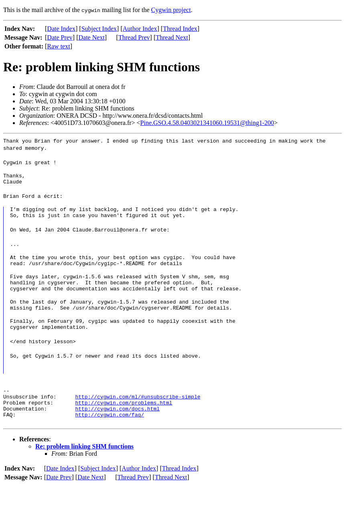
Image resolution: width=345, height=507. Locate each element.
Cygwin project (171, 9)
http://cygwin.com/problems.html (123, 421)
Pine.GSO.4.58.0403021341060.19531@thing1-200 (207, 122)
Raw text (58, 46)
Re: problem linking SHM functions (84, 468)
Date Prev (60, 37)
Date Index (61, 28)
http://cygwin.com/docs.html (117, 429)
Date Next (92, 37)
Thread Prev (134, 37)
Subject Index (99, 28)
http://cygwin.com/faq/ (109, 436)
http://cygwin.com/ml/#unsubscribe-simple (137, 414)
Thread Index (180, 28)
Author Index (140, 28)
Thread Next (172, 37)
